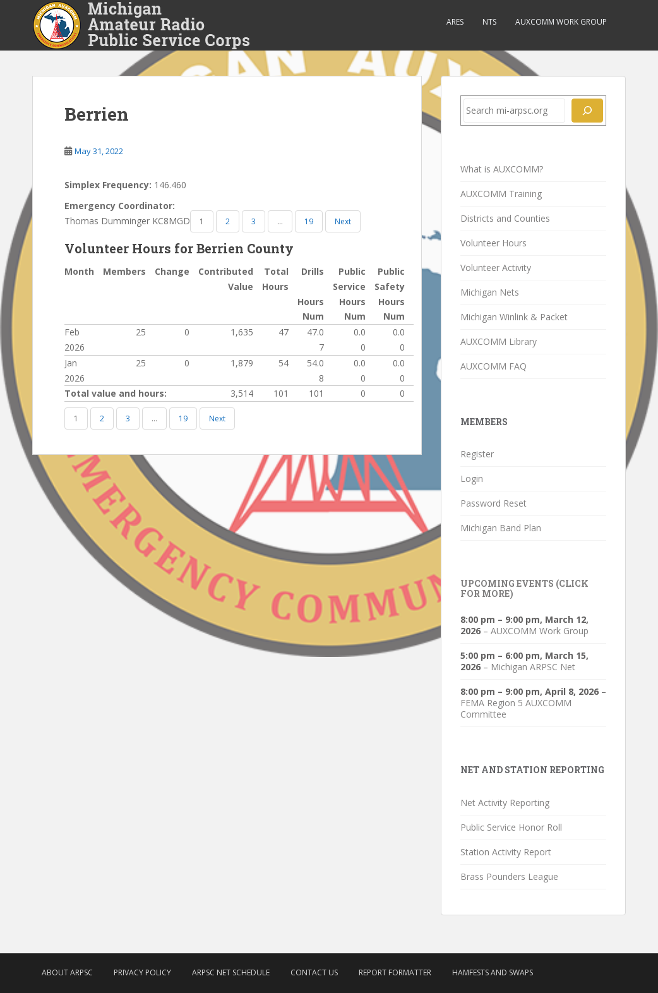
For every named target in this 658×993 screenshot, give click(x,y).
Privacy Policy (142, 972)
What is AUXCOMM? (501, 169)
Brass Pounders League (509, 876)
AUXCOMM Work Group (561, 21)
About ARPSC (67, 972)
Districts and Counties (505, 218)
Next (343, 221)
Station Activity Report (505, 852)
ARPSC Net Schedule (231, 972)
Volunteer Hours (493, 243)
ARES (455, 21)
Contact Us (314, 972)
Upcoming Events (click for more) (524, 588)
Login (471, 478)
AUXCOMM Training (501, 194)
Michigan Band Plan (500, 528)
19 (308, 221)
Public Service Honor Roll (511, 827)
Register (477, 454)
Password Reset (493, 503)
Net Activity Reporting (504, 803)
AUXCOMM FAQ (493, 366)
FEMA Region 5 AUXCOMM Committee (515, 708)
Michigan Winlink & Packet (514, 317)
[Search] (587, 111)
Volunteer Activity (495, 268)
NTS (489, 21)
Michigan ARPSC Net (533, 667)
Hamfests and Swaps (492, 972)
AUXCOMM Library (498, 341)
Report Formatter (395, 972)
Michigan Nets (489, 292)
